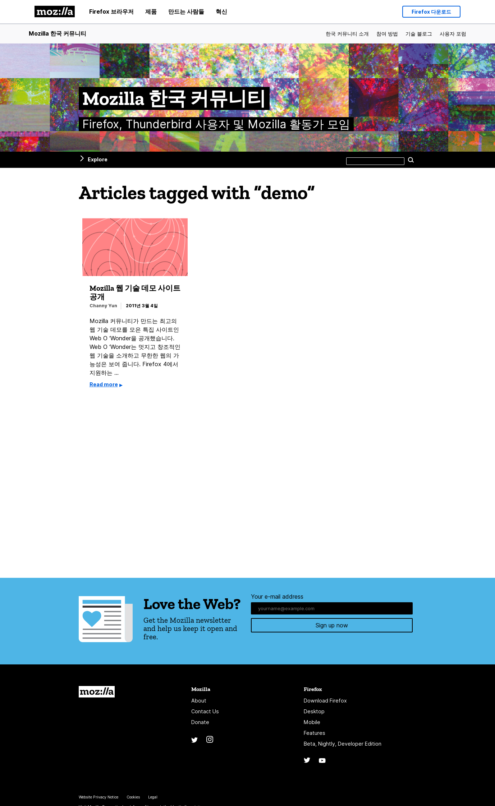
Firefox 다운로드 (431, 12)
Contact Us (205, 711)
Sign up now (332, 626)
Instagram (209, 739)
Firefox (313, 689)
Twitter (194, 740)
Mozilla (97, 691)
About (198, 700)
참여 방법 (387, 34)
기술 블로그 (418, 34)
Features (314, 733)
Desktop (314, 711)
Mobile (312, 722)
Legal (152, 797)
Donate (200, 722)
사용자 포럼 (453, 34)
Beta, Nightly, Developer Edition (342, 744)
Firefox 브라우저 (111, 11)
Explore (97, 159)
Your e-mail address (277, 596)
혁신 (221, 11)
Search (411, 159)
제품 (151, 11)
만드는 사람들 (186, 11)
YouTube (322, 760)
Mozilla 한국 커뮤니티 (57, 33)
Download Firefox (325, 700)
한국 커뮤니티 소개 (347, 34)
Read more (104, 384)
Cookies (133, 797)
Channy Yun (103, 305)
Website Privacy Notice (98, 797)
